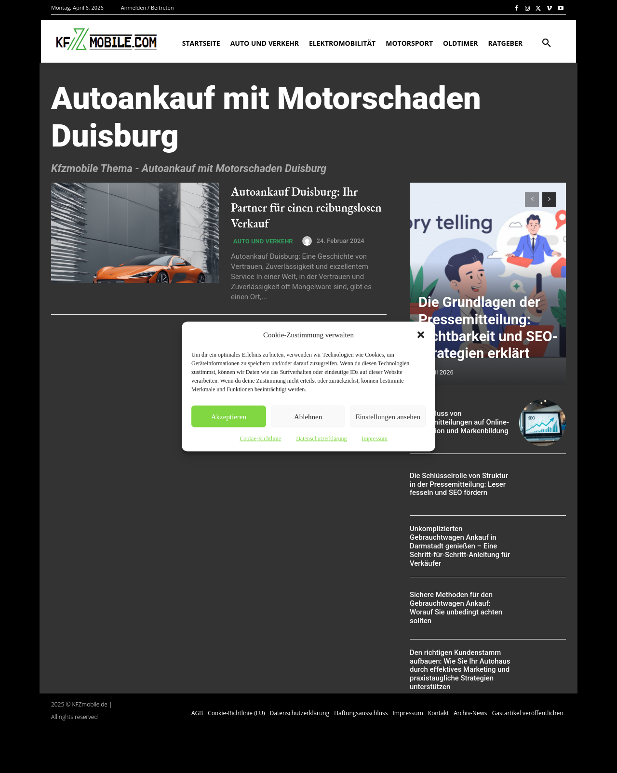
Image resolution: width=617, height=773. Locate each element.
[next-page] (549, 199)
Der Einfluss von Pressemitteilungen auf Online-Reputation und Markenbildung (456, 423)
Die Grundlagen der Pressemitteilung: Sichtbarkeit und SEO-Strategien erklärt (484, 344)
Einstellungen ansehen (387, 416)
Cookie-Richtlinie (260, 438)
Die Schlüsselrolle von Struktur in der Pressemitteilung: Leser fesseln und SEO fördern (459, 484)
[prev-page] (532, 199)
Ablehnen (308, 416)
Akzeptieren (228, 416)
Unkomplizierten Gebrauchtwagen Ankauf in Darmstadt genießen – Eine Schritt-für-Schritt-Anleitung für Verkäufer (457, 546)
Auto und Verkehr (261, 242)
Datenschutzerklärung (321, 438)
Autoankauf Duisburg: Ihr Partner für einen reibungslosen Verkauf (298, 206)
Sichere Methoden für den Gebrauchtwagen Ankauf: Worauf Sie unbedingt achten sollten (459, 608)
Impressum (374, 438)
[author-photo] (304, 241)
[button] (421, 335)
